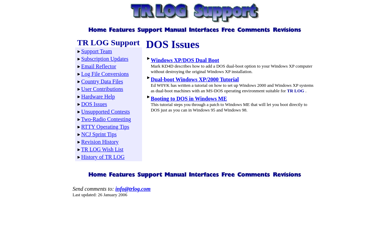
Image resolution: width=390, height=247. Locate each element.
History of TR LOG (103, 157)
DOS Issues (94, 104)
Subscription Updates (104, 59)
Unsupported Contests (105, 112)
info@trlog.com (133, 189)
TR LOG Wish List (102, 149)
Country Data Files (102, 81)
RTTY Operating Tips (105, 127)
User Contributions (102, 89)
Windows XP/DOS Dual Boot (185, 60)
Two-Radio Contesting (106, 119)
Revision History (100, 142)
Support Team (96, 51)
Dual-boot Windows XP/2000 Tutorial (195, 79)
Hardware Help (98, 96)
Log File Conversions (105, 74)
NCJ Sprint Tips (99, 134)
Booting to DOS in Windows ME (189, 99)
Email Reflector (98, 66)
